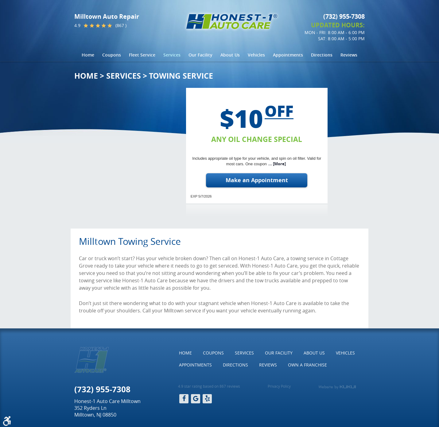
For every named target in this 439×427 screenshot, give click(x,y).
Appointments (288, 55)
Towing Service (181, 75)
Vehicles (256, 55)
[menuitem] (88, 55)
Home (88, 55)
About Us (230, 55)
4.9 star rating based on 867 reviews (209, 386)
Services (172, 55)
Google (195, 398)
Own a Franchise (307, 365)
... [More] (277, 163)
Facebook (183, 398)
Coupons (111, 55)
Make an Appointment (257, 180)
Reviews (348, 55)
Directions (321, 55)
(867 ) (120, 25)
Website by (337, 387)
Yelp (207, 398)
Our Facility (200, 55)
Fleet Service (142, 55)
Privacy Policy (279, 386)
